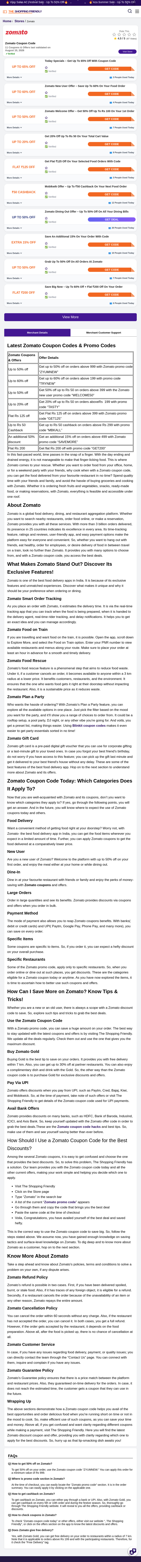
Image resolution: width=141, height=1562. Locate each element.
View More (70, 317)
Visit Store (127, 51)
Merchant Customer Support (103, 332)
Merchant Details (37, 332)
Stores (19, 21)
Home (7, 21)
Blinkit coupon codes (89, 725)
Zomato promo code (60, 1202)
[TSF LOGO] (62, 11)
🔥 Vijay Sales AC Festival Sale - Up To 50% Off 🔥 (39, 2)
